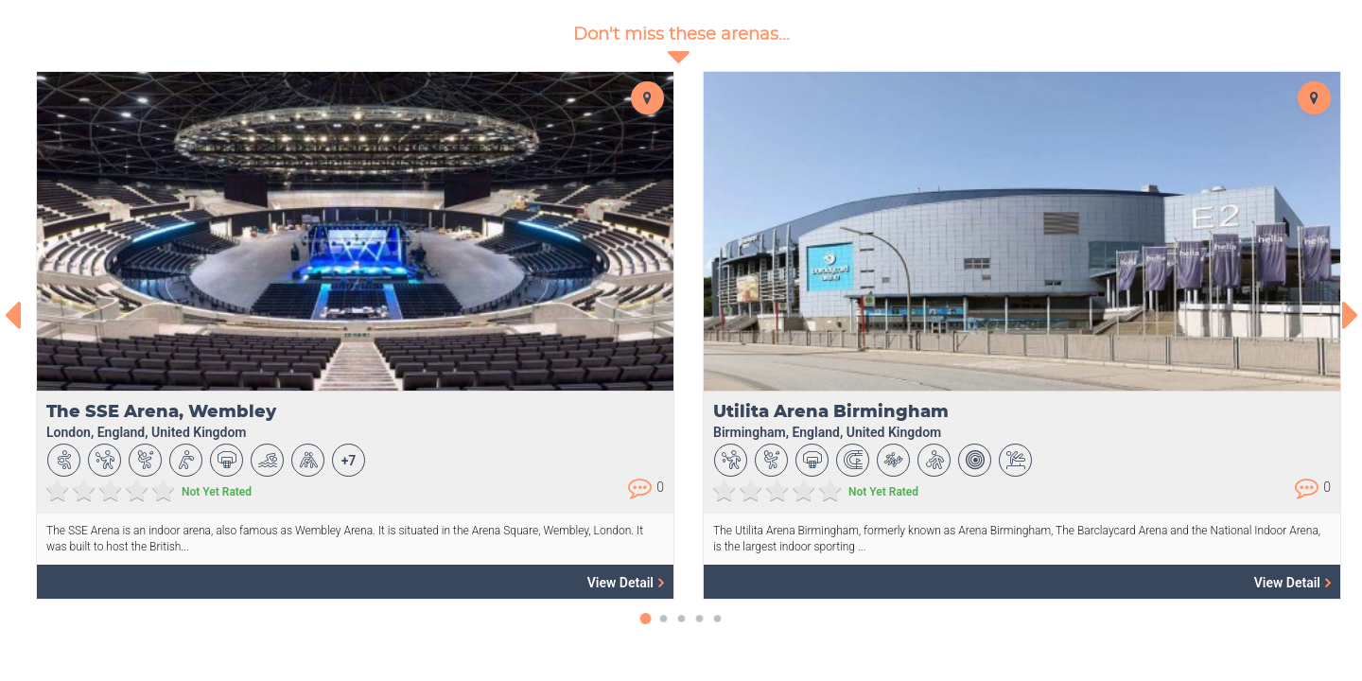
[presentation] (12, 315)
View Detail (625, 582)
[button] (646, 628)
